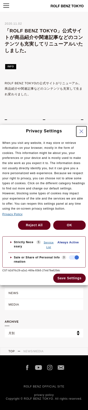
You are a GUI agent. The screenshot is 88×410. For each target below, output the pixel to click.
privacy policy (44, 395)
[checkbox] (74, 257)
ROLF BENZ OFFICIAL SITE (44, 386)
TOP (11, 351)
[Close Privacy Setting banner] (81, 131)
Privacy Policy (12, 214)
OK (69, 225)
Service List (49, 245)
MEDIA (13, 304)
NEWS (13, 293)
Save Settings (69, 278)
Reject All (34, 225)
